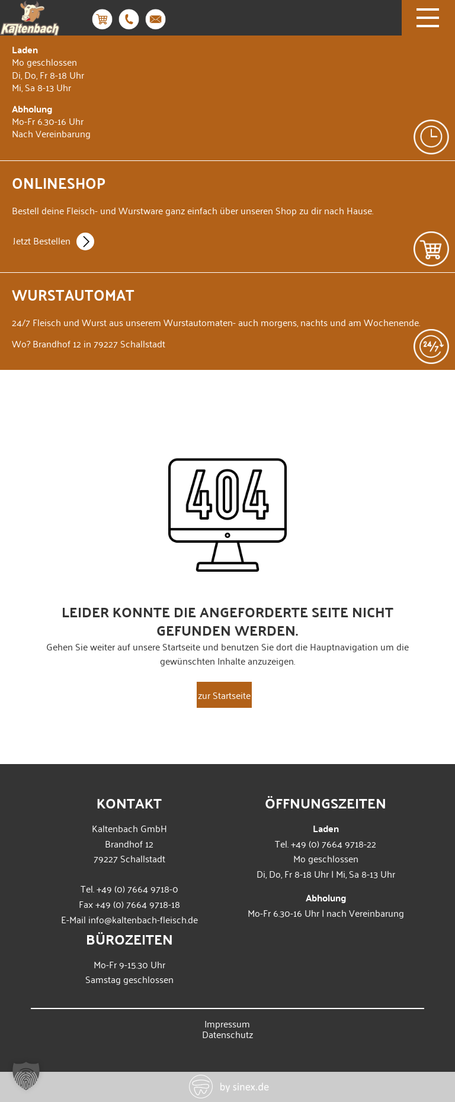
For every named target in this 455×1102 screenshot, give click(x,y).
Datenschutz (227, 1034)
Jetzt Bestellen (53, 242)
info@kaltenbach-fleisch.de (143, 919)
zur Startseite (224, 695)
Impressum (227, 1023)
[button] (26, 1076)
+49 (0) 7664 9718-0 (137, 888)
